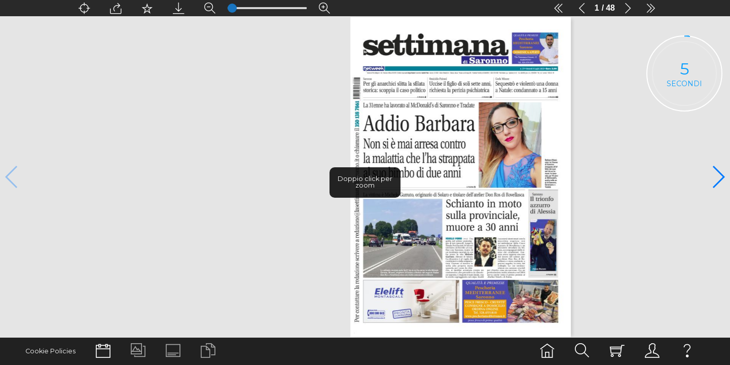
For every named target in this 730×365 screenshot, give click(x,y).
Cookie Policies (47, 351)
